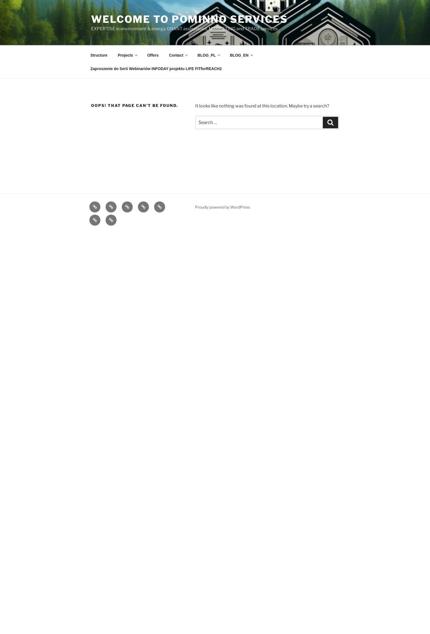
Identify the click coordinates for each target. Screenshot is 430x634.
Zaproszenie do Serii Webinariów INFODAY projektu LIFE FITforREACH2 (156, 69)
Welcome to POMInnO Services (189, 19)
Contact (178, 55)
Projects (128, 55)
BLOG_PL (209, 55)
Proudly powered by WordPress (222, 207)
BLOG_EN (242, 55)
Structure (99, 55)
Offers (153, 55)
